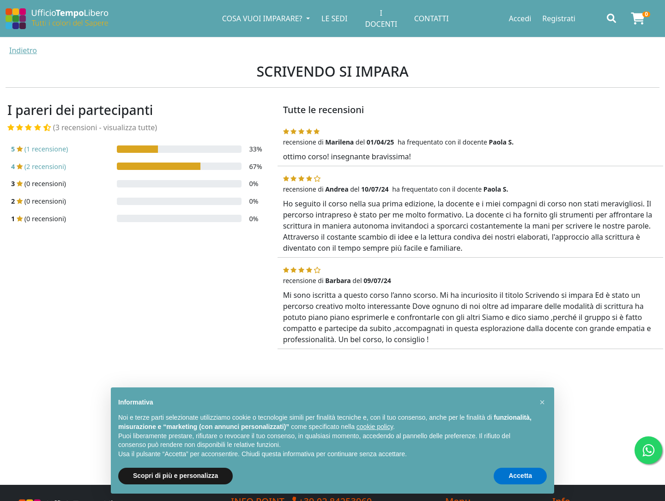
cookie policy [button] (375, 426)
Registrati (558, 18)
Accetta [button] (520, 475)
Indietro (23, 50)
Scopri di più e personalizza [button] (175, 475)
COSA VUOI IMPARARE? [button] (263, 18)
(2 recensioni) (38, 166)
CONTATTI (431, 18)
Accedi (520, 18)
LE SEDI (334, 18)
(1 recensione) (39, 149)
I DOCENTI (381, 18)
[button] (542, 402)
